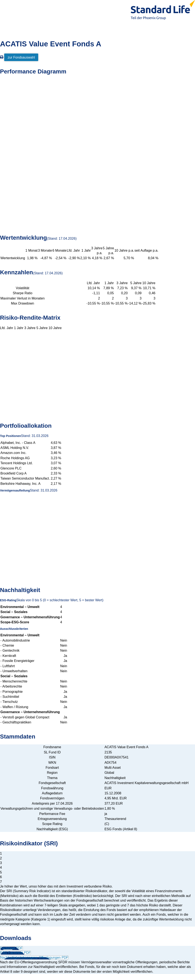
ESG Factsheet (15, 952)
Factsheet (11, 948)
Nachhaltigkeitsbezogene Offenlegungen (34, 957)
